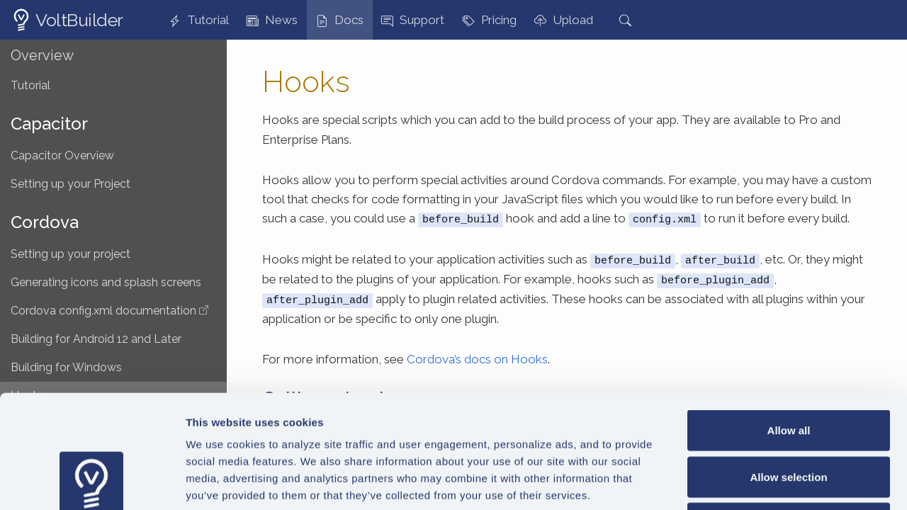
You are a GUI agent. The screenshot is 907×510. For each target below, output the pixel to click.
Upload (563, 20)
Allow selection (788, 371)
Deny (789, 417)
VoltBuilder (79, 19)
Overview (42, 55)
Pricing (490, 20)
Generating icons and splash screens (106, 282)
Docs (340, 20)
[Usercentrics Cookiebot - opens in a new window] (92, 482)
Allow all (789, 324)
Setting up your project (70, 254)
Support (412, 20)
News (272, 20)
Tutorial (199, 20)
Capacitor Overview (62, 155)
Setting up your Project (70, 184)
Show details (744, 482)
